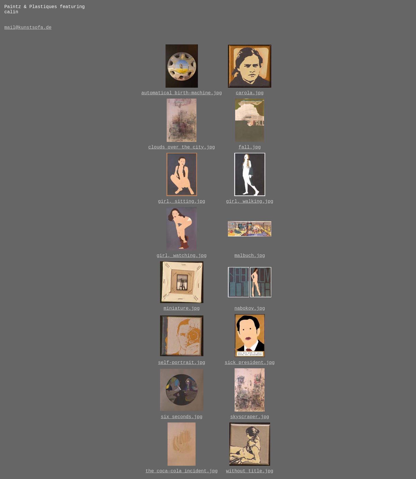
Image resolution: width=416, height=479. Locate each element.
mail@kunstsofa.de (27, 27)
